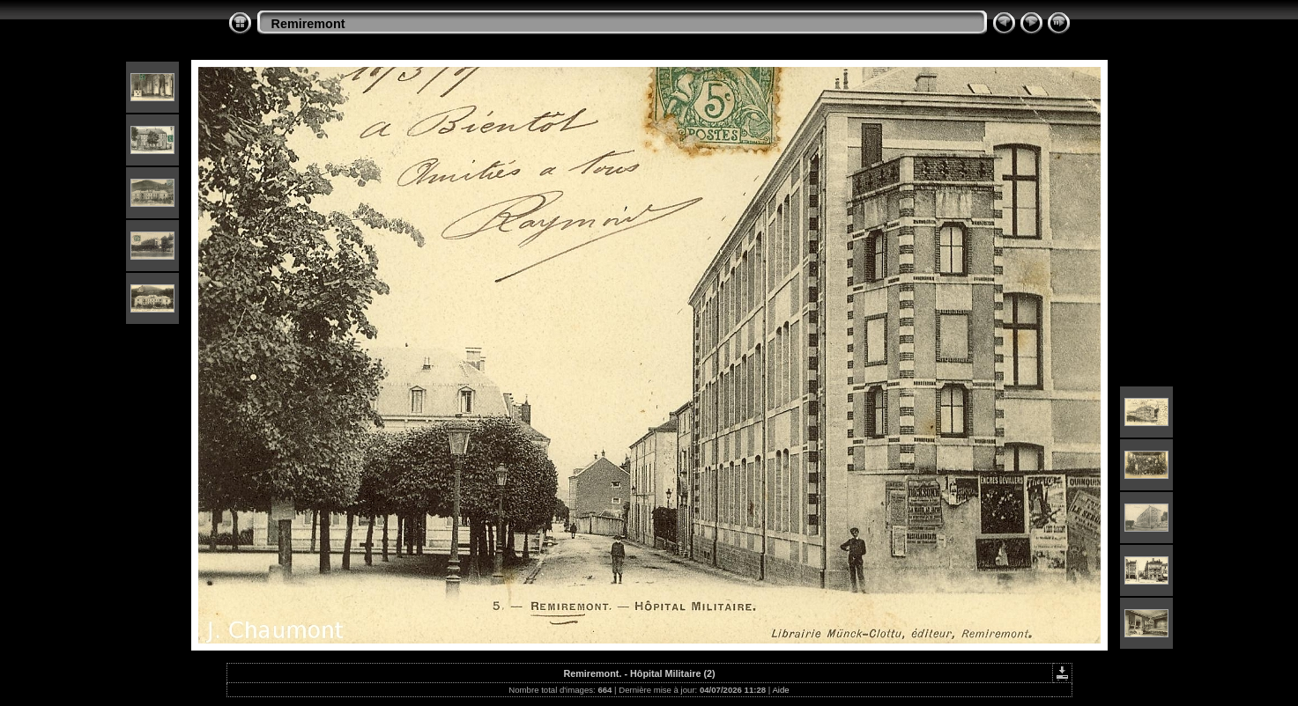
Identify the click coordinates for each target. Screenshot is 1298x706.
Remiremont (308, 24)
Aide (780, 690)
